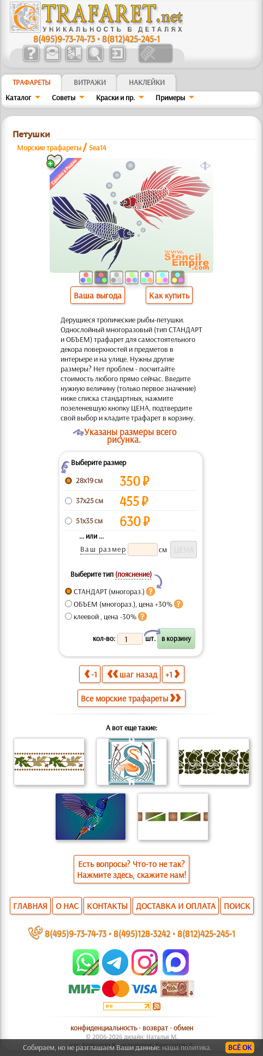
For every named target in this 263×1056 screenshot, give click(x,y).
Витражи (90, 82)
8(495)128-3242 (141, 933)
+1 (172, 674)
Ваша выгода (98, 295)
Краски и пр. (115, 97)
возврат (155, 1028)
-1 (90, 674)
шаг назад (132, 674)
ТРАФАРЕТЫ (32, 82)
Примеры (170, 97)
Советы (63, 97)
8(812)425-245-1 (131, 38)
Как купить (169, 295)
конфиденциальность (103, 1028)
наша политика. (187, 1047)
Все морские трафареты (131, 698)
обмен (183, 1028)
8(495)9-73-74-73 (64, 38)
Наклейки (147, 82)
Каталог (18, 97)
